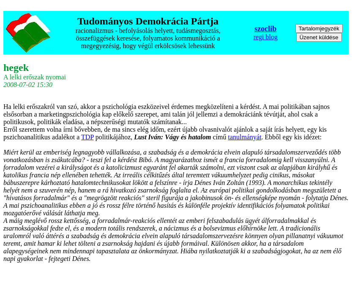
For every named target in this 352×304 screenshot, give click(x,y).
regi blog (266, 37)
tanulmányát (245, 137)
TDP (87, 137)
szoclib (265, 28)
